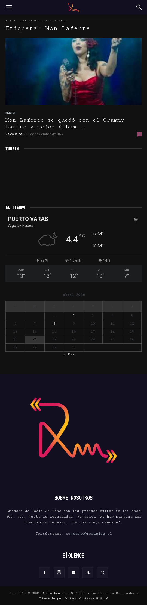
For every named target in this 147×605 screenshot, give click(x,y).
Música (10, 112)
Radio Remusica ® (57, 593)
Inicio (11, 20)
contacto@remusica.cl (89, 533)
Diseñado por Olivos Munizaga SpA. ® (73, 598)
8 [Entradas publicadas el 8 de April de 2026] (54, 323)
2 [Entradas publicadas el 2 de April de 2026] (73, 316)
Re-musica (13, 134)
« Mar (69, 354)
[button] (8, 7)
